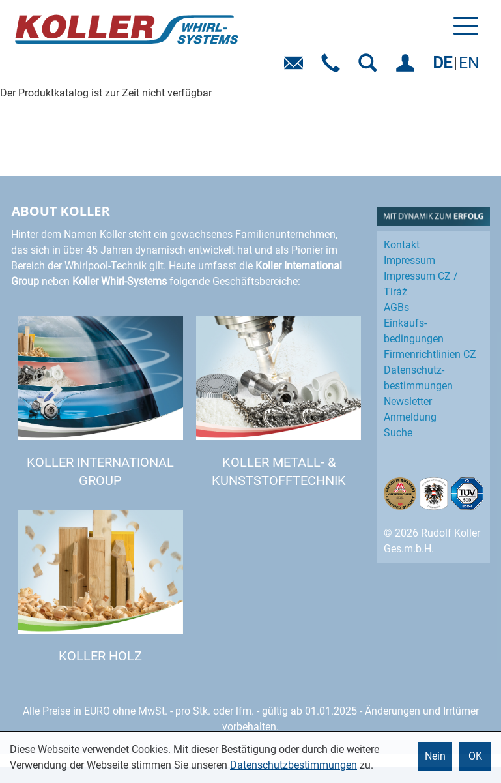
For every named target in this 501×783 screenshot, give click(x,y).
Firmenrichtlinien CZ (430, 354)
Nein (435, 756)
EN (469, 62)
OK (475, 756)
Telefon (333, 67)
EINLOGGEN (407, 67)
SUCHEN (370, 67)
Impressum (409, 260)
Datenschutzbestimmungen (293, 765)
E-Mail (296, 67)
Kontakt (402, 245)
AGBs (396, 307)
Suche (398, 432)
